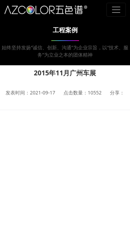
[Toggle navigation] (116, 10)
